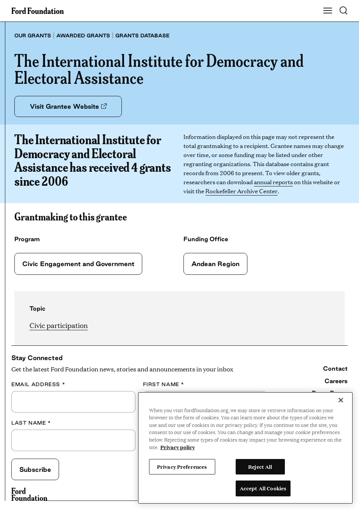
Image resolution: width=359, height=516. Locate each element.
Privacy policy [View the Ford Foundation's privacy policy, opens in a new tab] (177, 447)
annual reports (273, 181)
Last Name (31, 422)
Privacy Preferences (182, 466)
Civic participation (59, 325)
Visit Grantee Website (69, 106)
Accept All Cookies (263, 488)
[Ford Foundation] (29, 494)
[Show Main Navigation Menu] (328, 11)
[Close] (341, 400)
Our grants (32, 35)
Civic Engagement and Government (78, 263)
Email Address (38, 384)
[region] (245, 448)
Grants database (142, 35)
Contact (335, 368)
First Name (164, 384)
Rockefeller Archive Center (241, 190)
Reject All (260, 466)
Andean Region (215, 263)
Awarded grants (83, 35)
